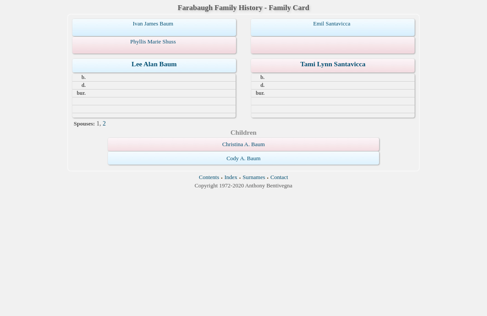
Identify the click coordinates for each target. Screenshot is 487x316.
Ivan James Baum (152, 23)
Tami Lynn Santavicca (332, 64)
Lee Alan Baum (154, 64)
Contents (209, 177)
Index (230, 177)
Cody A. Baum (243, 158)
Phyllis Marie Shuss (153, 41)
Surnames (254, 177)
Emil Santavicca (332, 23)
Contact (279, 177)
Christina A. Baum (243, 144)
